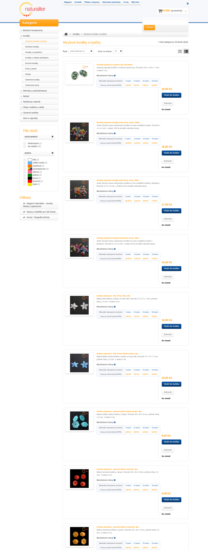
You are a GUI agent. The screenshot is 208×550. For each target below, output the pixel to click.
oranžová (36, 166)
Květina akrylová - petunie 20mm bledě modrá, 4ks (115, 266)
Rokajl (27, 74)
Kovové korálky (31, 63)
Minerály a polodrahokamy (35, 91)
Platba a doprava (29, 525)
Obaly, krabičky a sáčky (33, 107)
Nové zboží (27, 514)
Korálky (26, 36)
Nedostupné (35, 143)
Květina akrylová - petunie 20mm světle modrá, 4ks (115, 366)
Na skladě (34, 146)
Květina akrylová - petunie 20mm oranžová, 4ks (114, 333)
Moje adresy (70, 520)
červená (35, 181)
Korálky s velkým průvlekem (37, 58)
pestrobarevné (38, 169)
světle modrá (37, 163)
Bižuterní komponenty (33, 30)
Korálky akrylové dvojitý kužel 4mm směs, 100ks (114, 98)
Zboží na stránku (105, 51)
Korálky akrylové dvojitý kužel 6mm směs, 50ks (114, 132)
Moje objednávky (73, 514)
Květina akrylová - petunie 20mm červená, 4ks (113, 299)
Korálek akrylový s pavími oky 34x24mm (111, 65)
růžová (35, 172)
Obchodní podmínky (31, 530)
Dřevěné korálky (32, 47)
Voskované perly (32, 85)
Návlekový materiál (31, 102)
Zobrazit (168, 79)
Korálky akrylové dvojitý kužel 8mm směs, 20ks (114, 165)
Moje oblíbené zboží (74, 530)
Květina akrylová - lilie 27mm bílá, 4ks (109, 199)
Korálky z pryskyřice (33, 52)
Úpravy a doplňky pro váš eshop (39, 212)
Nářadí (26, 96)
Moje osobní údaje (73, 525)
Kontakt (25, 520)
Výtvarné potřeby (30, 113)
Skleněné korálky (32, 80)
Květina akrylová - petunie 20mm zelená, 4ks (112, 400)
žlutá (34, 184)
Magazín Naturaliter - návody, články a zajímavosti (38, 204)
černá (34, 178)
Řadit (65, 51)
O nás (24, 536)
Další (93, 469)
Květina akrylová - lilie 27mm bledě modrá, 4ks (113, 232)
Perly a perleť (31, 69)
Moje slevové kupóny (74, 536)
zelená (35, 175)
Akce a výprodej (30, 118)
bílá (33, 159)
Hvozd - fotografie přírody (36, 217)
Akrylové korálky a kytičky (36, 41)
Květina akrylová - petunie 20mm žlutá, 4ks (112, 433)
